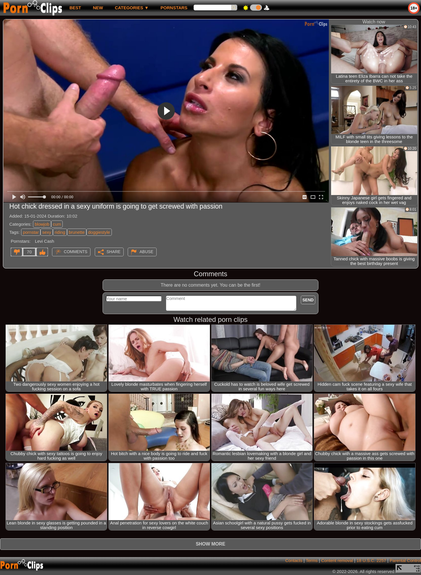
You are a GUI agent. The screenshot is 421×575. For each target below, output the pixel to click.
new (98, 7)
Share (113, 251)
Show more (210, 543)
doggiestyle (99, 232)
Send (308, 300)
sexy (46, 232)
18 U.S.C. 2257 (371, 560)
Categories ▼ (132, 7)
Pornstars (174, 7)
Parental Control (405, 560)
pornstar (31, 232)
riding (60, 232)
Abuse (146, 251)
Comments (76, 251)
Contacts (293, 560)
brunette (77, 232)
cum (57, 224)
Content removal (337, 560)
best (75, 7)
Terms (312, 560)
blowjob (42, 224)
